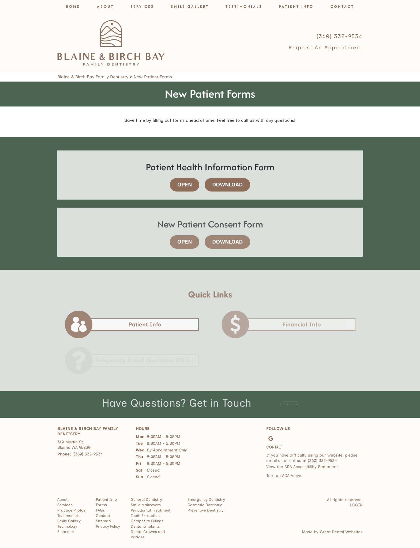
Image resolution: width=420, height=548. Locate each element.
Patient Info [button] (296, 6)
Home (73, 6)
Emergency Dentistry (206, 499)
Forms (101, 505)
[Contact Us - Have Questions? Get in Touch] (290, 402)
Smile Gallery (190, 6)
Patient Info (106, 499)
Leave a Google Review (270, 438)
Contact (342, 6)
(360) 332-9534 (340, 36)
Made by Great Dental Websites (332, 531)
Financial (65, 531)
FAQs (100, 510)
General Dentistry (146, 499)
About (62, 499)
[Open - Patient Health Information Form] (185, 185)
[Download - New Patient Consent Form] (225, 242)
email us (274, 460)
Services (142, 6)
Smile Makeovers (146, 505)
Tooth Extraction (145, 515)
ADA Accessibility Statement (311, 466)
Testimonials (244, 6)
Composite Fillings (147, 521)
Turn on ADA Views (284, 475)
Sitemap (103, 521)
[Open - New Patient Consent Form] (185, 242)
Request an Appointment (325, 47)
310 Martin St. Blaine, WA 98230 (74, 445)
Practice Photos (71, 510)
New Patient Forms (153, 76)
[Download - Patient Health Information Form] (225, 185)
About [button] (105, 6)
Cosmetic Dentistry (205, 505)
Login (356, 505)
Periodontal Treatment (150, 510)
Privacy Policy (108, 526)
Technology (67, 526)
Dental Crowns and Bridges (148, 534)
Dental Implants (145, 526)
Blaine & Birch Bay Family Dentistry (92, 76)
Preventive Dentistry (205, 510)
